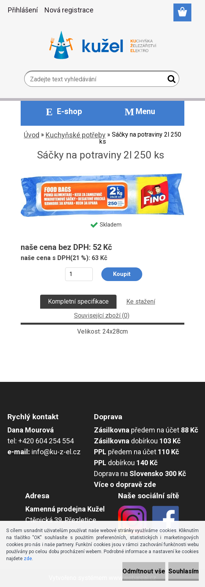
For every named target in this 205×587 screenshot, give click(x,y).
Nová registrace (69, 10)
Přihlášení (23, 10)
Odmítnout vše (143, 571)
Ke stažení (140, 301)
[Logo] (102, 45)
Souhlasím (183, 571)
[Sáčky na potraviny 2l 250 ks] (102, 176)
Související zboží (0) (101, 315)
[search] (170, 81)
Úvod (31, 135)
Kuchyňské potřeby (76, 135)
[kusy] (79, 274)
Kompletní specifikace (78, 301)
